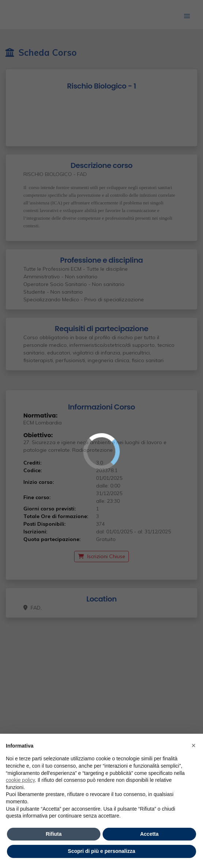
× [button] (193, 745)
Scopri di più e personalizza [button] (101, 851)
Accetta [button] (149, 834)
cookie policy (20, 780)
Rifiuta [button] (54, 834)
